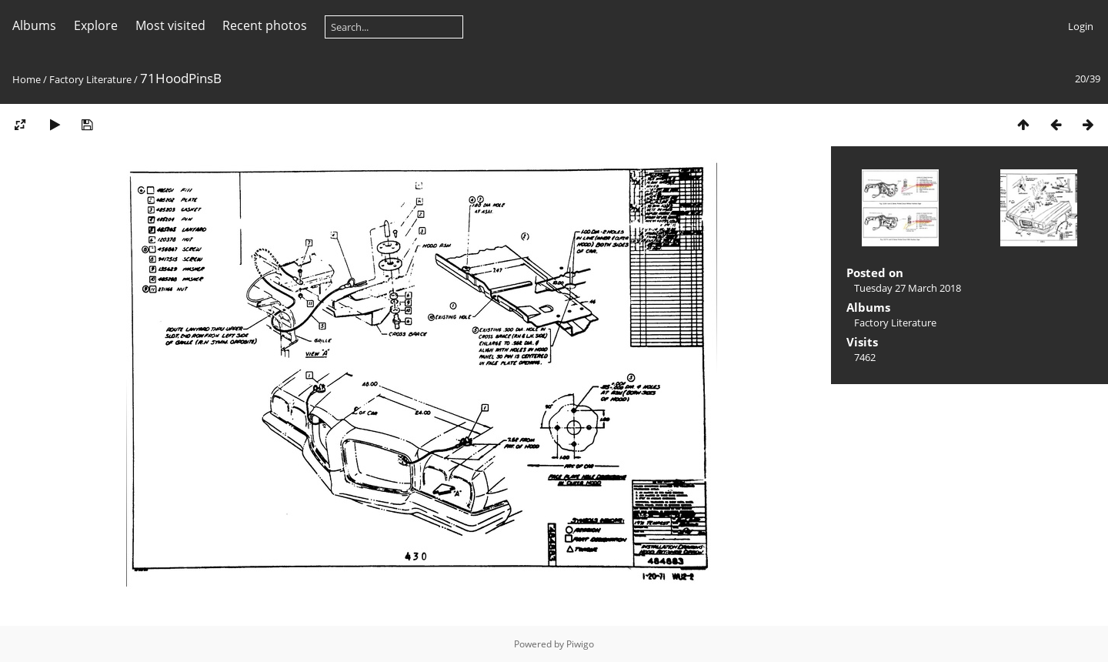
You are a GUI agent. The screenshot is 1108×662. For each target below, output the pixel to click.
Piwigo (580, 643)
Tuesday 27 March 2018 (907, 288)
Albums (34, 25)
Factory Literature (90, 79)
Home (26, 79)
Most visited (170, 25)
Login (1080, 26)
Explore (96, 25)
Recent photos (264, 25)
